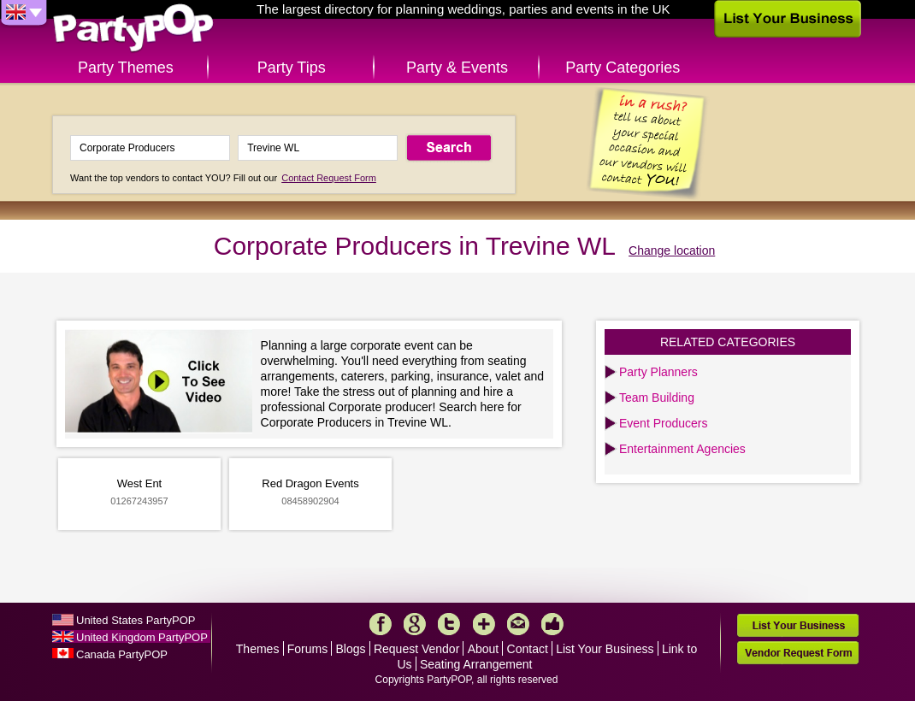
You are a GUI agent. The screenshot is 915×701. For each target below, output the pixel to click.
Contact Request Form (328, 178)
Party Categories (622, 67)
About (483, 649)
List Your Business (604, 649)
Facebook (380, 624)
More (484, 624)
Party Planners (658, 372)
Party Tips (291, 67)
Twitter (449, 624)
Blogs (351, 649)
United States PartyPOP (135, 620)
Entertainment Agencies (682, 449)
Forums (307, 649)
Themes (258, 649)
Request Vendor (416, 649)
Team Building (656, 397)
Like (552, 624)
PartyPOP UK (133, 28)
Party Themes (126, 67)
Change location (672, 250)
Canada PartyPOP (122, 654)
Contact (527, 649)
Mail (518, 624)
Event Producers (663, 423)
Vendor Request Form (797, 652)
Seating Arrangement (476, 664)
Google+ (415, 624)
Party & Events (457, 67)
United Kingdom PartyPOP (142, 637)
